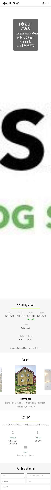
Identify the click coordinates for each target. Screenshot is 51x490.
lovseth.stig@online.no (25, 455)
